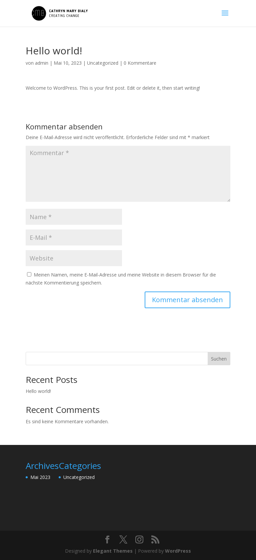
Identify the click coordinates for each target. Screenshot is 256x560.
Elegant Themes (113, 551)
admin (41, 63)
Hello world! (38, 391)
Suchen (219, 359)
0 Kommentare (140, 63)
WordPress (178, 551)
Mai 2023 (40, 477)
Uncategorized (102, 63)
